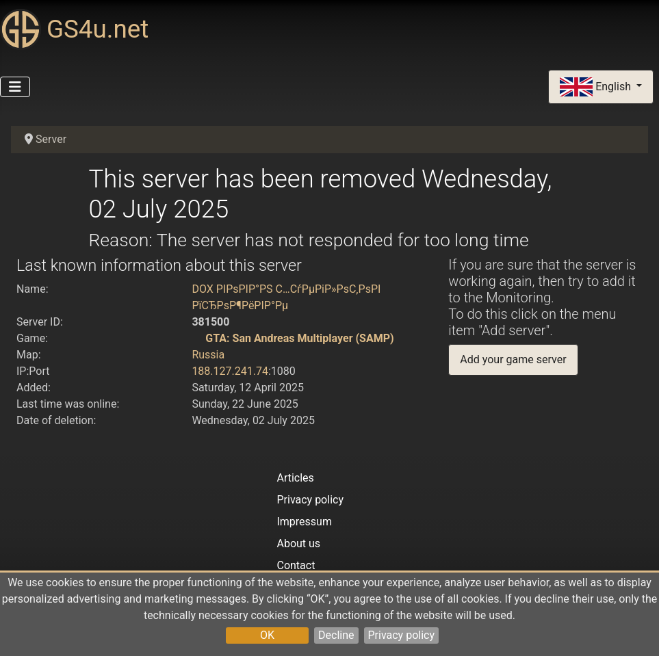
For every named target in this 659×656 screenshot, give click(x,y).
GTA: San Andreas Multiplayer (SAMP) (299, 338)
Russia (208, 354)
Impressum (304, 521)
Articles (294, 477)
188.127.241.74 (230, 371)
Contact (295, 565)
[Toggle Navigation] (15, 87)
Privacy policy (401, 635)
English (597, 87)
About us (298, 543)
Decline (336, 635)
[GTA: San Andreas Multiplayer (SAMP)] (197, 338)
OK (267, 635)
